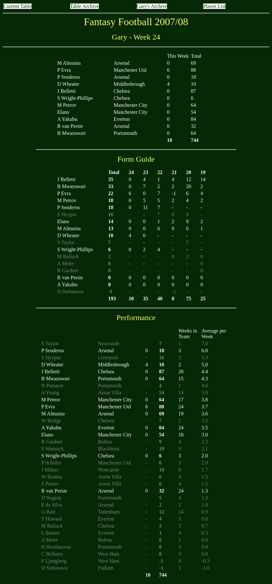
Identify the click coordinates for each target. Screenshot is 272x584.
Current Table (18, 6)
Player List (214, 6)
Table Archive (84, 6)
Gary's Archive (152, 6)
